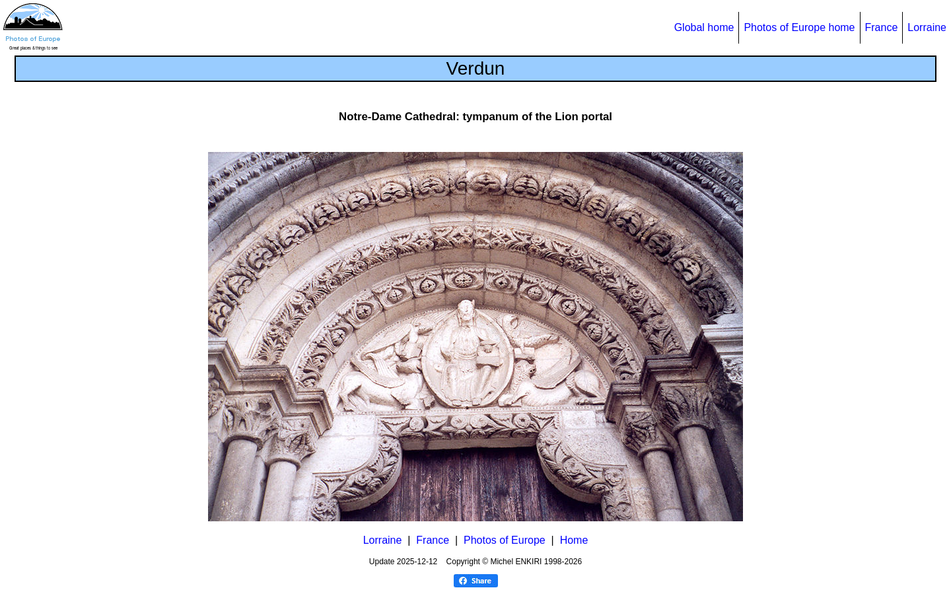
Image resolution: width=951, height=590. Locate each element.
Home (574, 540)
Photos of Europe (505, 540)
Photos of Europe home (799, 27)
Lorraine (926, 27)
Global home (704, 27)
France (881, 27)
